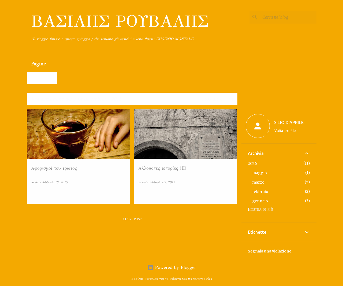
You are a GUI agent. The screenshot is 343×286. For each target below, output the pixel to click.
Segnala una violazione (269, 251)
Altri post (132, 219)
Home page (43, 78)
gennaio (260, 201)
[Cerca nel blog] (288, 17)
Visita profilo (285, 130)
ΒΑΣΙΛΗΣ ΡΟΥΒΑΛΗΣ (120, 21)
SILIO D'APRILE (289, 122)
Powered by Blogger (171, 267)
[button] (122, 193)
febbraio (260, 191)
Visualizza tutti (217, 99)
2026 (252, 163)
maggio (259, 172)
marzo (258, 182)
